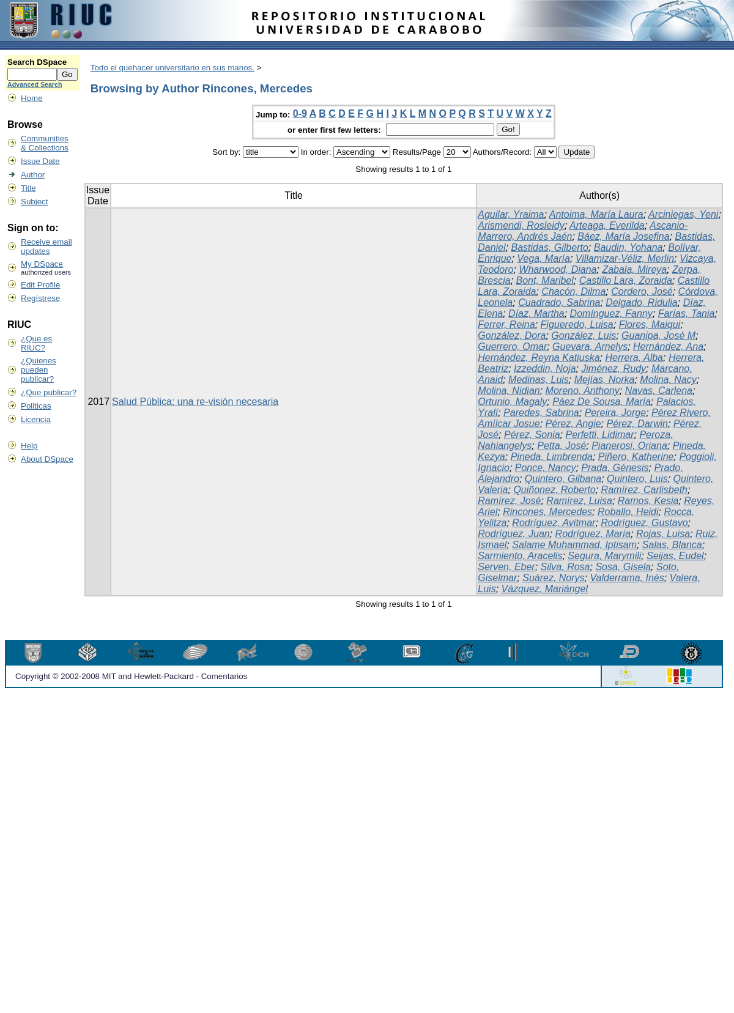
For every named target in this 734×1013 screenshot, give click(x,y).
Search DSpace (37, 62)
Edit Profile (40, 284)
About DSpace (47, 459)
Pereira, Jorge (616, 412)
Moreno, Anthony (583, 390)
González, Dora (512, 335)
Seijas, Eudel (675, 556)
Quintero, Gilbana (563, 478)
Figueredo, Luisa (577, 324)
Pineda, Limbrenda (552, 456)
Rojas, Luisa (663, 534)
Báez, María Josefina (623, 236)
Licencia (36, 419)
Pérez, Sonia (532, 434)
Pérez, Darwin (636, 423)
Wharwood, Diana (557, 269)
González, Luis (583, 335)
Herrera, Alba (634, 357)
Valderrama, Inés (627, 578)
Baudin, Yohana (628, 247)
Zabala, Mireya (634, 269)
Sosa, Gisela (623, 567)
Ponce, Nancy (545, 467)
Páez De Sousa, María (601, 401)
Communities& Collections (45, 143)
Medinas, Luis (538, 379)
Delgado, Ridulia (641, 302)
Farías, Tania (686, 313)
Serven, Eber (506, 567)
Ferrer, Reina (506, 324)
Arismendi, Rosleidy (521, 225)
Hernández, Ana (668, 346)
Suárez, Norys (553, 578)
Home (32, 98)
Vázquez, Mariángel (545, 589)
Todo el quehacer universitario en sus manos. (172, 67)
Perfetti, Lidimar (599, 434)
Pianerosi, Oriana (629, 445)
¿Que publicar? (48, 392)
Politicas (36, 405)
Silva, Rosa (565, 567)
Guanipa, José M (658, 335)
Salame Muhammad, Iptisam (574, 545)
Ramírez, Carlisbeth (644, 489)
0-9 (300, 113)
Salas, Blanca (672, 545)
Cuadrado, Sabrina (559, 302)
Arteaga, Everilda (607, 225)
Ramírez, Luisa (579, 500)
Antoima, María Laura (596, 214)
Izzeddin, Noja (545, 368)
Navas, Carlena (658, 390)
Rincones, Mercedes (547, 512)
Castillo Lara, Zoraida (625, 280)
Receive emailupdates (46, 246)
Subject (34, 201)
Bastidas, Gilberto (549, 247)
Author (33, 174)
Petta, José (561, 445)
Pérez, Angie (573, 423)
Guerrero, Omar (512, 346)
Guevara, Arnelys (590, 346)
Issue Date (40, 161)
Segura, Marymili (604, 556)
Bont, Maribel (545, 280)
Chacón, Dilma (573, 291)
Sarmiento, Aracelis (520, 556)
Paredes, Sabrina (541, 412)
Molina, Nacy (668, 379)
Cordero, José (642, 291)
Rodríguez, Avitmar (553, 523)
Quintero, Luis (637, 478)
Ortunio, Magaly (512, 401)
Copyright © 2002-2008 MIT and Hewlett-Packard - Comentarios (131, 676)
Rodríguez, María (593, 534)
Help (29, 445)
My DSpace (42, 264)
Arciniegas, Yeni (683, 214)
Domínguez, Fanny (611, 313)
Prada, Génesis (614, 467)
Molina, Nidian (508, 390)
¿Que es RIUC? (36, 343)
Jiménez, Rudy (613, 368)
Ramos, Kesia (648, 500)
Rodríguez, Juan (513, 534)
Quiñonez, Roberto (554, 489)
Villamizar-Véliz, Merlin (625, 258)
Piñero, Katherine (636, 456)
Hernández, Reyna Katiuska (538, 357)
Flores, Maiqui (649, 324)
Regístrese (40, 298)
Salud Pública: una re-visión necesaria (195, 401)
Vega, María (543, 258)
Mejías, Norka (604, 379)
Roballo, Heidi (628, 512)
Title (28, 188)
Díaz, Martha (536, 313)
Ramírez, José (509, 500)
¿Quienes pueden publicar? (38, 370)
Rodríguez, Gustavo (644, 523)
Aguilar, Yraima (511, 214)
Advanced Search (34, 84)
